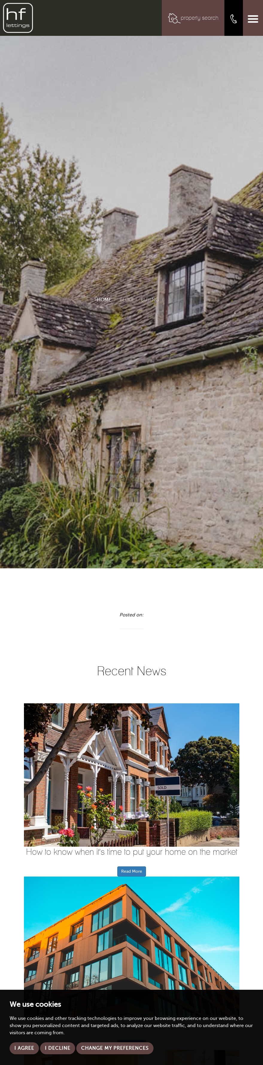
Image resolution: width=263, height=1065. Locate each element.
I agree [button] (24, 1048)
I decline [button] (57, 1048)
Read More (131, 871)
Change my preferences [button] (115, 1048)
